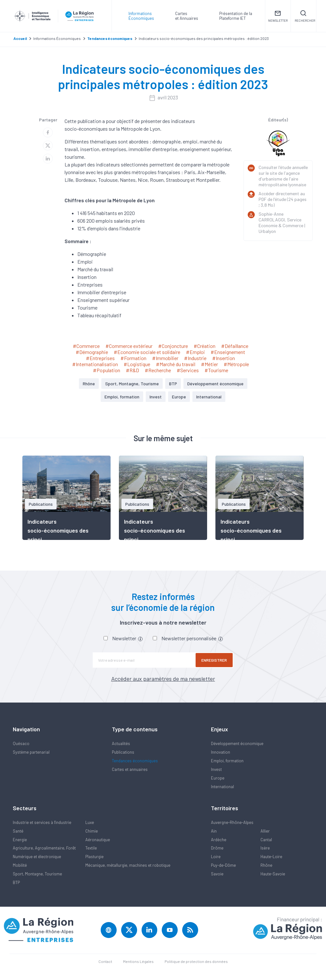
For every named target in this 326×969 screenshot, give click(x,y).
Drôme (217, 847)
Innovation (220, 752)
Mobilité (20, 865)
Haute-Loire (271, 856)
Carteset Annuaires (186, 16)
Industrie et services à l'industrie (42, 822)
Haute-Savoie (272, 873)
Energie (20, 839)
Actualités (121, 743)
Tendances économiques (135, 760)
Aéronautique (97, 839)
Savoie (217, 873)
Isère (265, 847)
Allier (265, 831)
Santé (18, 831)
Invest (156, 396)
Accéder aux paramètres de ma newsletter (163, 678)
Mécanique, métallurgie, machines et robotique (127, 865)
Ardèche (218, 839)
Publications (123, 752)
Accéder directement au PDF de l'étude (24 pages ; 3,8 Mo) (283, 199)
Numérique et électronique (37, 856)
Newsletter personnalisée (192, 638)
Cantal (266, 839)
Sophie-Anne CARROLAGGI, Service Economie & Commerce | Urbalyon (282, 222)
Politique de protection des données (196, 961)
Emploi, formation (122, 396)
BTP (173, 383)
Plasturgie (94, 856)
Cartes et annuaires (130, 769)
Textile (91, 847)
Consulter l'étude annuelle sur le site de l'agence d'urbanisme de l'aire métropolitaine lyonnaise (283, 176)
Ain (214, 831)
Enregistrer (214, 660)
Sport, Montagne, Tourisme (132, 383)
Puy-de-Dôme (223, 865)
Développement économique (215, 383)
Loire (216, 856)
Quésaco (21, 743)
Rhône (89, 383)
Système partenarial (31, 752)
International (208, 396)
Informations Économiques (141, 16)
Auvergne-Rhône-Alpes (232, 822)
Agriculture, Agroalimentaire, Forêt (44, 847)
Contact (105, 961)
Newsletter (127, 638)
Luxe (89, 822)
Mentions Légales (138, 961)
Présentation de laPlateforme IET (235, 16)
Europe (179, 396)
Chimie (91, 831)
